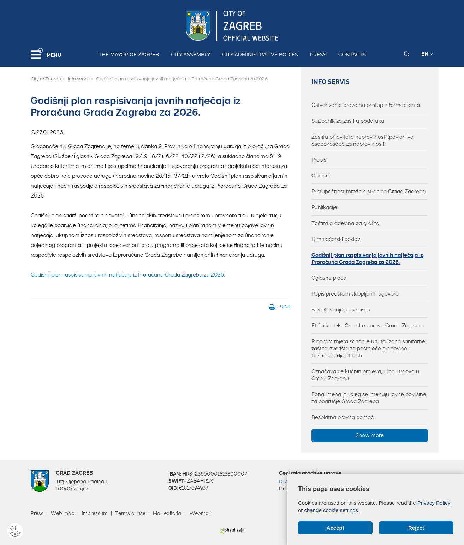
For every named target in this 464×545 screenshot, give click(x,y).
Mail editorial (167, 513)
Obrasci (320, 175)
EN (427, 54)
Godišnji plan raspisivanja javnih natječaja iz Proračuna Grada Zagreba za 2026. (128, 275)
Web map (63, 513)
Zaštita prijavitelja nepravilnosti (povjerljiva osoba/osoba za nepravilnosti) (362, 140)
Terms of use (130, 513)
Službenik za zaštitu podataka (347, 121)
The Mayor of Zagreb (129, 55)
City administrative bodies (260, 55)
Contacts (352, 55)
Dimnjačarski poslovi (336, 239)
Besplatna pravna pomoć (342, 417)
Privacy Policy (433, 503)
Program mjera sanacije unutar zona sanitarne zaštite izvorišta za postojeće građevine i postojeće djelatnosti (368, 348)
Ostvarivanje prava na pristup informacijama (365, 105)
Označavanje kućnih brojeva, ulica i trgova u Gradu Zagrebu (365, 375)
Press (318, 55)
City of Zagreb (46, 78)
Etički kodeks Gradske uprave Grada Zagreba (367, 325)
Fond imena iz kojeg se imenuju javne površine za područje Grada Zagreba (368, 398)
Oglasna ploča (328, 278)
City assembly (190, 55)
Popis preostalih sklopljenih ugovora (355, 294)
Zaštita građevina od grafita (345, 223)
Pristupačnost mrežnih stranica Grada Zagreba (368, 191)
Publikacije (324, 207)
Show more (370, 435)
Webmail (200, 513)
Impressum (95, 513)
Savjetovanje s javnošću (340, 310)
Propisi (319, 160)
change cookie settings (331, 510)
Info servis (78, 78)
